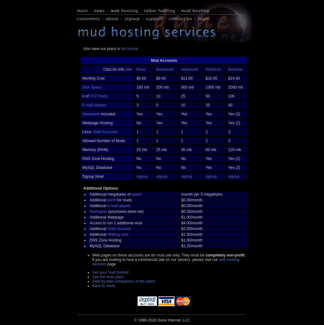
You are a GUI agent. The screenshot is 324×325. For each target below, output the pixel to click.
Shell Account (119, 229)
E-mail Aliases (94, 105)
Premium (213, 69)
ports (111, 200)
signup (142, 176)
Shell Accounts (105, 132)
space (136, 194)
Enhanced (164, 69)
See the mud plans (108, 277)
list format (129, 49)
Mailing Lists (118, 234)
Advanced (189, 69)
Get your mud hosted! (110, 272)
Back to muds (103, 286)
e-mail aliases (119, 206)
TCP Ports (98, 96)
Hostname (91, 114)
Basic (141, 69)
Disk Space (92, 87)
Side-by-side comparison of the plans (123, 281)
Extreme (235, 69)
